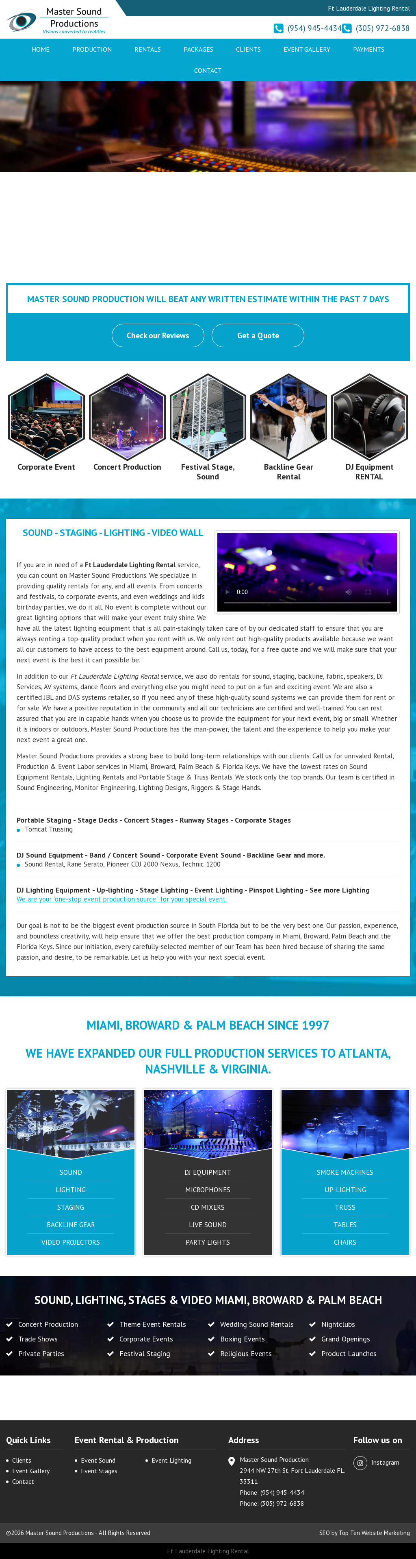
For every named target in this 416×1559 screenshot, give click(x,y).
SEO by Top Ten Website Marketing (364, 1533)
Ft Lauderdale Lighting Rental (208, 1551)
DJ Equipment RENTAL (370, 472)
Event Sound (98, 1460)
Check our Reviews (158, 335)
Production (92, 49)
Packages (198, 49)
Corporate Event (46, 467)
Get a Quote (258, 335)
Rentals (147, 49)
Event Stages (99, 1471)
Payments (368, 49)
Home (41, 49)
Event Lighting (171, 1460)
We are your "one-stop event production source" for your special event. (122, 899)
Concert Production (127, 467)
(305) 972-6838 (383, 28)
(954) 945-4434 (315, 28)
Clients (248, 49)
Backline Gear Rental (288, 472)
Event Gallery (307, 49)
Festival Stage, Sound (208, 472)
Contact (208, 70)
